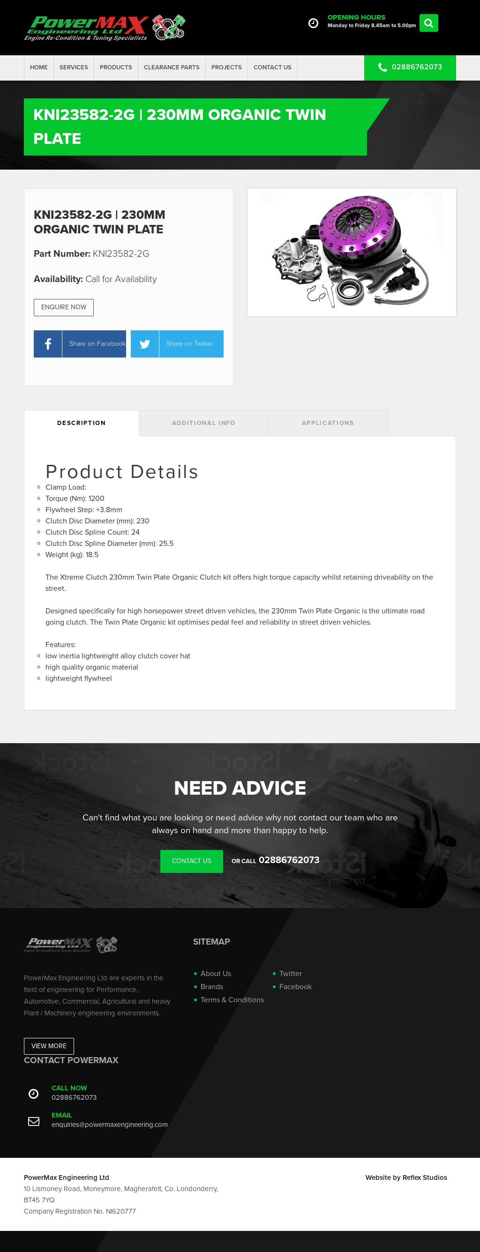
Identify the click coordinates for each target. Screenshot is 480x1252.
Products (116, 67)
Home (39, 67)
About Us (216, 973)
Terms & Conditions (232, 1000)
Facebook (295, 986)
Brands (212, 986)
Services (74, 67)
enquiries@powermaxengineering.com (110, 1124)
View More (49, 1046)
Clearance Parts (172, 67)
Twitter (290, 973)
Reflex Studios (425, 1177)
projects (226, 67)
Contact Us (273, 67)
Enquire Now (63, 307)
